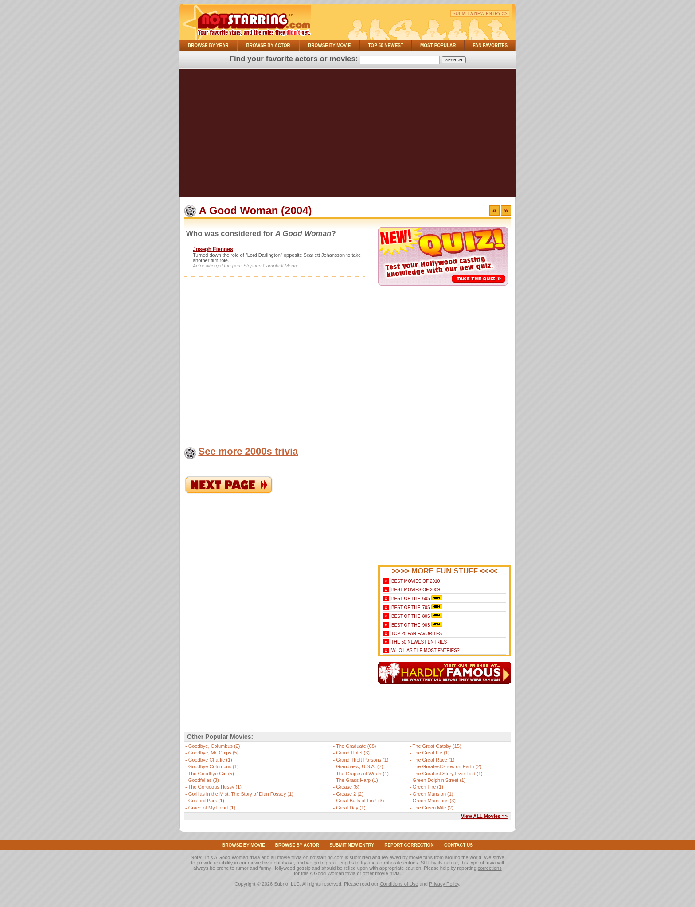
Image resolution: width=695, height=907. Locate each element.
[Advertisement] (347, 135)
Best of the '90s (410, 625)
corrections (490, 868)
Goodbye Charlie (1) (210, 759)
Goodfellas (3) (203, 780)
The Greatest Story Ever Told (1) (448, 773)
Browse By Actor (268, 45)
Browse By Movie (329, 45)
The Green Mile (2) (433, 807)
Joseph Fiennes (213, 249)
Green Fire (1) (428, 786)
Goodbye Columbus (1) (213, 766)
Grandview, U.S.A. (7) (359, 766)
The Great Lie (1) (431, 752)
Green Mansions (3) (434, 800)
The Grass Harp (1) (357, 780)
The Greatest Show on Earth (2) (447, 766)
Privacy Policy (444, 884)
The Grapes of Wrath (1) (362, 773)
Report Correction (409, 845)
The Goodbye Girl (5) (211, 773)
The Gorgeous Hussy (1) (215, 786)
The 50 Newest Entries (419, 642)
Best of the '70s (410, 607)
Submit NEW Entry (351, 845)
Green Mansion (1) (433, 794)
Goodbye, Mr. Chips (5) (213, 752)
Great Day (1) (351, 807)
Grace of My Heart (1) (211, 807)
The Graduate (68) (356, 746)
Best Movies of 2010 (415, 581)
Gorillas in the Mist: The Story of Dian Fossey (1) (240, 794)
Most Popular (438, 45)
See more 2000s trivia (248, 451)
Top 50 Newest (385, 45)
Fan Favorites (490, 45)
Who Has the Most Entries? (425, 650)
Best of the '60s (410, 598)
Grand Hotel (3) (353, 752)
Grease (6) (347, 786)
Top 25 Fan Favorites (416, 633)
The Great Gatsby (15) (437, 746)
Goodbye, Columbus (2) (214, 746)
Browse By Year (208, 45)
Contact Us (458, 845)
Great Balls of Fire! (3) (360, 800)
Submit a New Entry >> (480, 13)
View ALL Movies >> (484, 816)
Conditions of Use (399, 884)
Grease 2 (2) (349, 794)
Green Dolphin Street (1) (439, 780)
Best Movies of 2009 (415, 589)
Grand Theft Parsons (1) (362, 759)
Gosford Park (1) (206, 800)
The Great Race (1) (434, 759)
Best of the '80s (410, 616)
